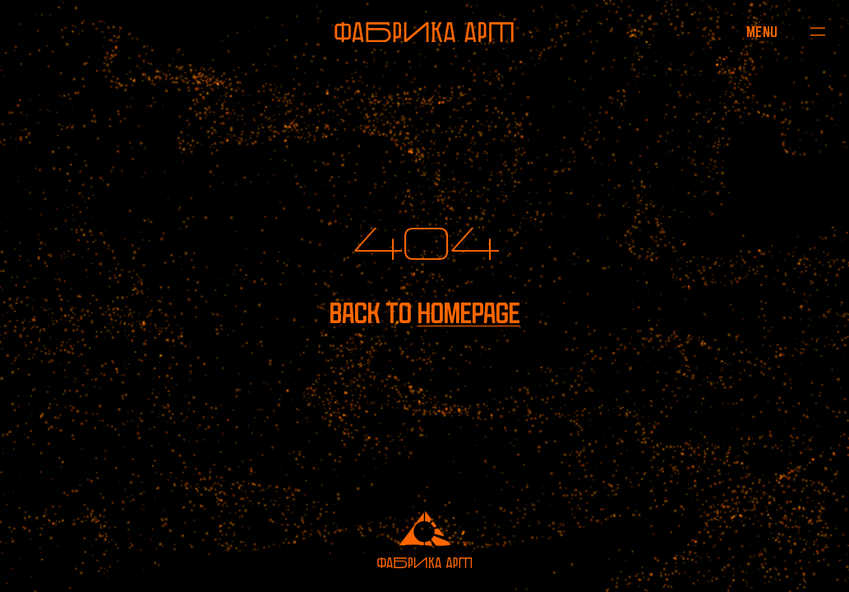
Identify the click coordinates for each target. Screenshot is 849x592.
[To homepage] (424, 32)
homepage (469, 313)
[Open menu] (762, 32)
